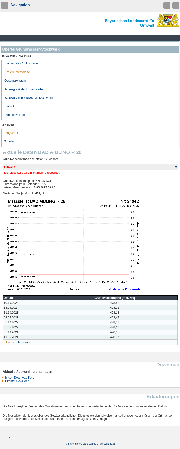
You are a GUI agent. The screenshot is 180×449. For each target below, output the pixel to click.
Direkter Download (17, 381)
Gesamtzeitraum (15, 80)
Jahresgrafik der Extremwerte (23, 89)
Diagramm (11, 133)
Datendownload (14, 115)
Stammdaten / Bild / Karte (21, 63)
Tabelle (9, 141)
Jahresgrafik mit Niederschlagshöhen (28, 97)
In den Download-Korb (19, 377)
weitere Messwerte (20, 342)
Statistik (9, 106)
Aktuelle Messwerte (17, 72)
